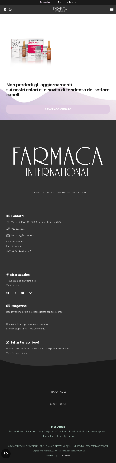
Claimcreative (64, 455)
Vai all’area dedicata (16, 353)
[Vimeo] (30, 293)
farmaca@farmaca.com (23, 235)
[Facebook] (5, 9)
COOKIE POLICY (58, 404)
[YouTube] (22, 293)
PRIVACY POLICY (58, 392)
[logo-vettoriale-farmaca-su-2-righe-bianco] (60, 9)
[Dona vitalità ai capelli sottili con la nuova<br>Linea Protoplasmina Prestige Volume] (58, 326)
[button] (112, 9)
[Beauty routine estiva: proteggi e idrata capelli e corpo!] (58, 312)
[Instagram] (10, 9)
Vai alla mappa (14, 285)
